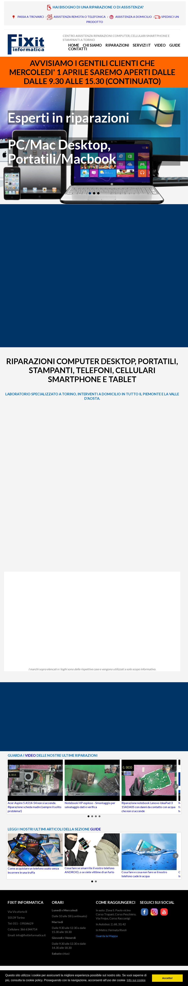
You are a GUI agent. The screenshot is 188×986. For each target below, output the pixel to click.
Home (73, 45)
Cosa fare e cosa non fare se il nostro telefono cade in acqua (149, 855)
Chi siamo (92, 45)
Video (160, 45)
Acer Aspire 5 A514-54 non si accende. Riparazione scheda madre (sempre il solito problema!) (35, 786)
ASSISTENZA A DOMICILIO (133, 16)
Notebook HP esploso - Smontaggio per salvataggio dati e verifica (92, 784)
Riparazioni (117, 45)
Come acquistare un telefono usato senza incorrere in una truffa (35, 853)
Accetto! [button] (167, 978)
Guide (174, 45)
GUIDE (95, 829)
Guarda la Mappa (107, 936)
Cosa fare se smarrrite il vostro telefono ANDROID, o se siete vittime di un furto (92, 853)
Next (175, 786)
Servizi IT (142, 45)
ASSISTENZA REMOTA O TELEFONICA (79, 16)
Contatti (77, 49)
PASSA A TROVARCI (31, 16)
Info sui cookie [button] (136, 980)
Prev (12, 786)
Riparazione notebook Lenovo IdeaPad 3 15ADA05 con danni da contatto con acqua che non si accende (149, 786)
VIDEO (30, 755)
